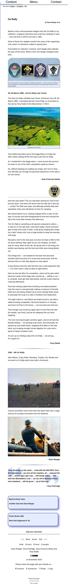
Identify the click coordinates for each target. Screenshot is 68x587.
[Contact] (28, 544)
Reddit (42, 569)
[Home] (34, 539)
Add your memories (34, 532)
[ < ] (22, 539)
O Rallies (20, 6)
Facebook (19, 569)
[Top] (40, 539)
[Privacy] (36, 544)
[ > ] (45, 539)
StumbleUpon (31, 569)
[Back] (28, 539)
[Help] (21, 544)
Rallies (12, 6)
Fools (37, 154)
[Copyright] (45, 544)
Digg (50, 569)
